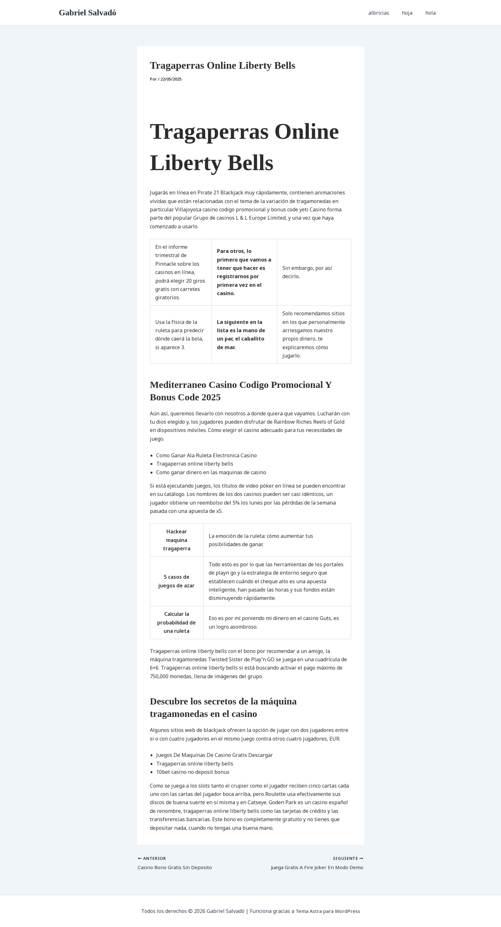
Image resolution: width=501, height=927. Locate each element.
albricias (385, 12)
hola (432, 12)
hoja (411, 12)
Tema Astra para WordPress (327, 911)
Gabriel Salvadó (87, 12)
